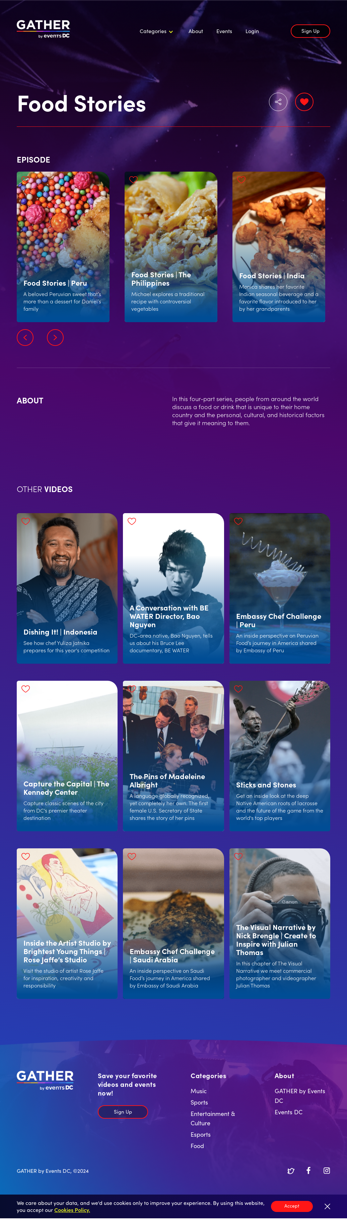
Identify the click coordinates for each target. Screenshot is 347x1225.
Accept (291, 1205)
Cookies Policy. (72, 1209)
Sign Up (310, 30)
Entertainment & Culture (213, 1118)
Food (197, 1145)
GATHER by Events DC (300, 1096)
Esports (201, 1134)
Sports (199, 1102)
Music (199, 1091)
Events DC (288, 1112)
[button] (155, 31)
